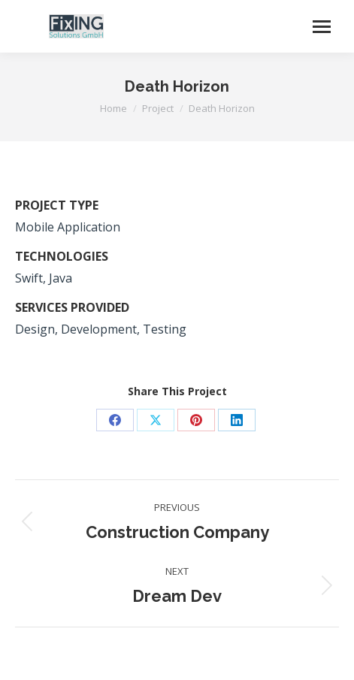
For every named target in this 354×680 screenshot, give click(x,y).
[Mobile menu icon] (321, 27)
